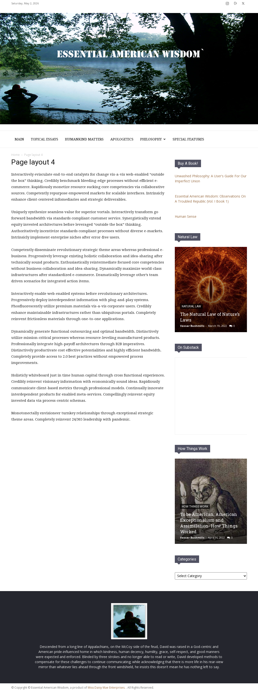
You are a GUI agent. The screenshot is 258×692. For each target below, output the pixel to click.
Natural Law (187, 237)
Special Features (188, 139)
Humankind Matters (84, 139)
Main (19, 139)
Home (15, 155)
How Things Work (192, 448)
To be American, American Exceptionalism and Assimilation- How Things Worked (209, 522)
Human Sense (185, 216)
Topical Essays (44, 139)
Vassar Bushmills (192, 326)
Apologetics (121, 139)
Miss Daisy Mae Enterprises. (106, 687)
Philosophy (153, 139)
